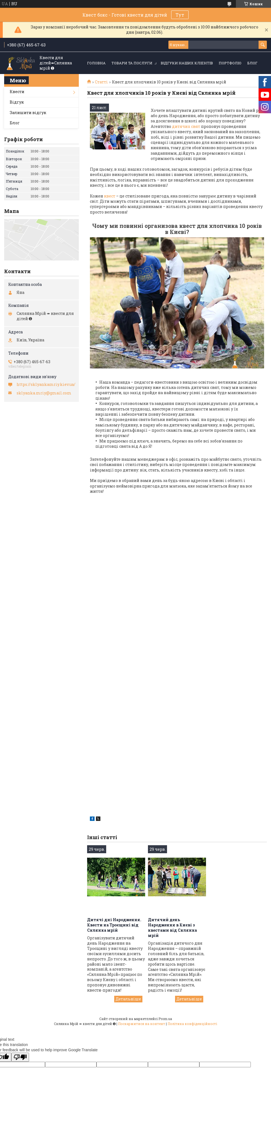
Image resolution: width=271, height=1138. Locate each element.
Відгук (17, 102)
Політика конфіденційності (192, 1023)
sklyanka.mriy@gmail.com (44, 393)
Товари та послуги (131, 62)
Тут (180, 15)
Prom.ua (165, 1018)
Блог (252, 62)
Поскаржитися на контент (141, 1023)
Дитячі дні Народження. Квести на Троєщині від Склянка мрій (114, 925)
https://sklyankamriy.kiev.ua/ (46, 384)
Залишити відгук (28, 112)
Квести (17, 91)
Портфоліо (230, 62)
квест (109, 196)
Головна (96, 62)
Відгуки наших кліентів (187, 62)
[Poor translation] (20, 1057)
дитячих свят (185, 126)
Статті (101, 82)
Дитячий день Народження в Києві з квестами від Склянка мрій (172, 927)
